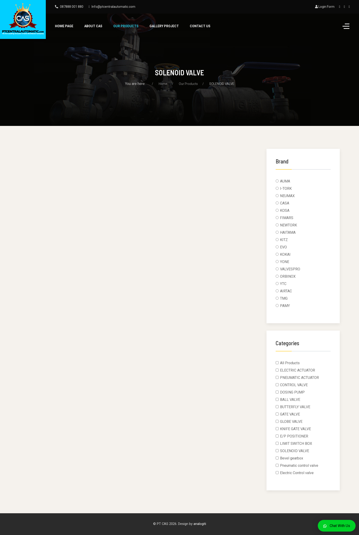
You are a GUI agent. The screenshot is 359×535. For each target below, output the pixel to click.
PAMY (285, 306)
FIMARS (286, 218)
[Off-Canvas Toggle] (346, 26)
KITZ (284, 240)
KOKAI (285, 254)
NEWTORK (288, 225)
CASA (284, 203)
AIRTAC (286, 291)
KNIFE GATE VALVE (295, 429)
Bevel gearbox (291, 458)
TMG (284, 298)
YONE (284, 262)
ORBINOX (288, 276)
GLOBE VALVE (291, 421)
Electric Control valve (297, 473)
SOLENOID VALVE (294, 451)
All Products (290, 363)
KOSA (284, 210)
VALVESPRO (290, 269)
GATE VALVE (290, 414)
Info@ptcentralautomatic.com (113, 6)
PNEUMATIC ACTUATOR (299, 377)
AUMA (285, 181)
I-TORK (286, 188)
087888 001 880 (71, 6)
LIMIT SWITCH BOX (296, 443)
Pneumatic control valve (299, 465)
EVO (283, 247)
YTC (283, 284)
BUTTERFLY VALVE (295, 407)
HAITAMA (288, 232)
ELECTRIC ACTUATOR (297, 370)
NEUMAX (287, 196)
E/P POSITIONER (294, 436)
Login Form (325, 6)
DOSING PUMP (292, 392)
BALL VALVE (290, 399)
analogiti (199, 524)
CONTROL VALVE (294, 385)
